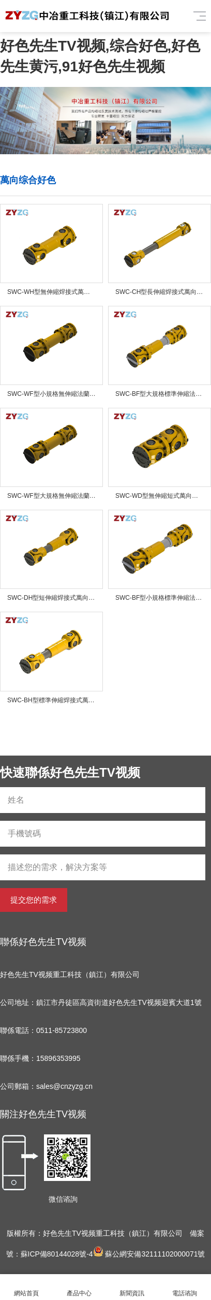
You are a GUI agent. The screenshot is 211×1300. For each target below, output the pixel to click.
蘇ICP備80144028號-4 (57, 1254)
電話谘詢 (184, 1287)
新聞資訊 (132, 1287)
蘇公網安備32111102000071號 (149, 1254)
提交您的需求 (33, 899)
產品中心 (79, 1287)
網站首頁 (26, 1287)
